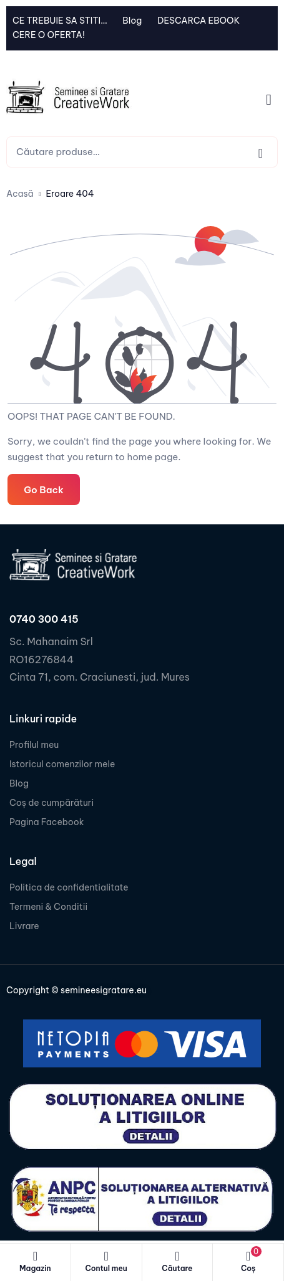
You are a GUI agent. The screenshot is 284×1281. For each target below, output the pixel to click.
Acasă (20, 193)
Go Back (43, 490)
